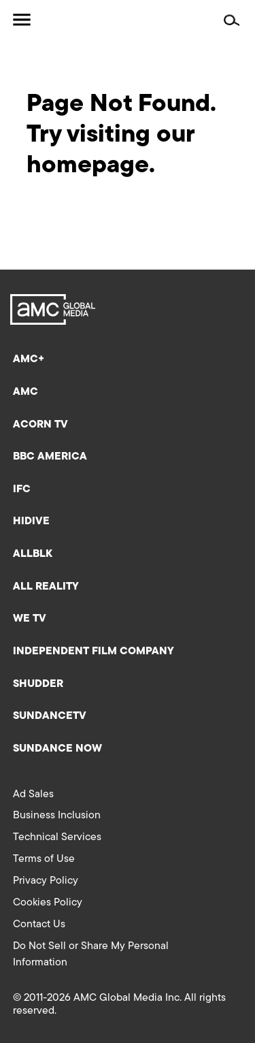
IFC (22, 489)
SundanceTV (49, 716)
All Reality (46, 586)
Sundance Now (57, 748)
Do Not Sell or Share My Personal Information (91, 954)
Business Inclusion (57, 815)
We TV (29, 618)
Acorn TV (40, 424)
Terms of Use (44, 859)
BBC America (50, 456)
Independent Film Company (93, 651)
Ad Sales (33, 794)
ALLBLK (32, 554)
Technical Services (57, 837)
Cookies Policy (47, 902)
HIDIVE (31, 521)
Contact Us (39, 924)
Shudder (38, 684)
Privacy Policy (45, 881)
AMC (25, 392)
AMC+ (28, 359)
